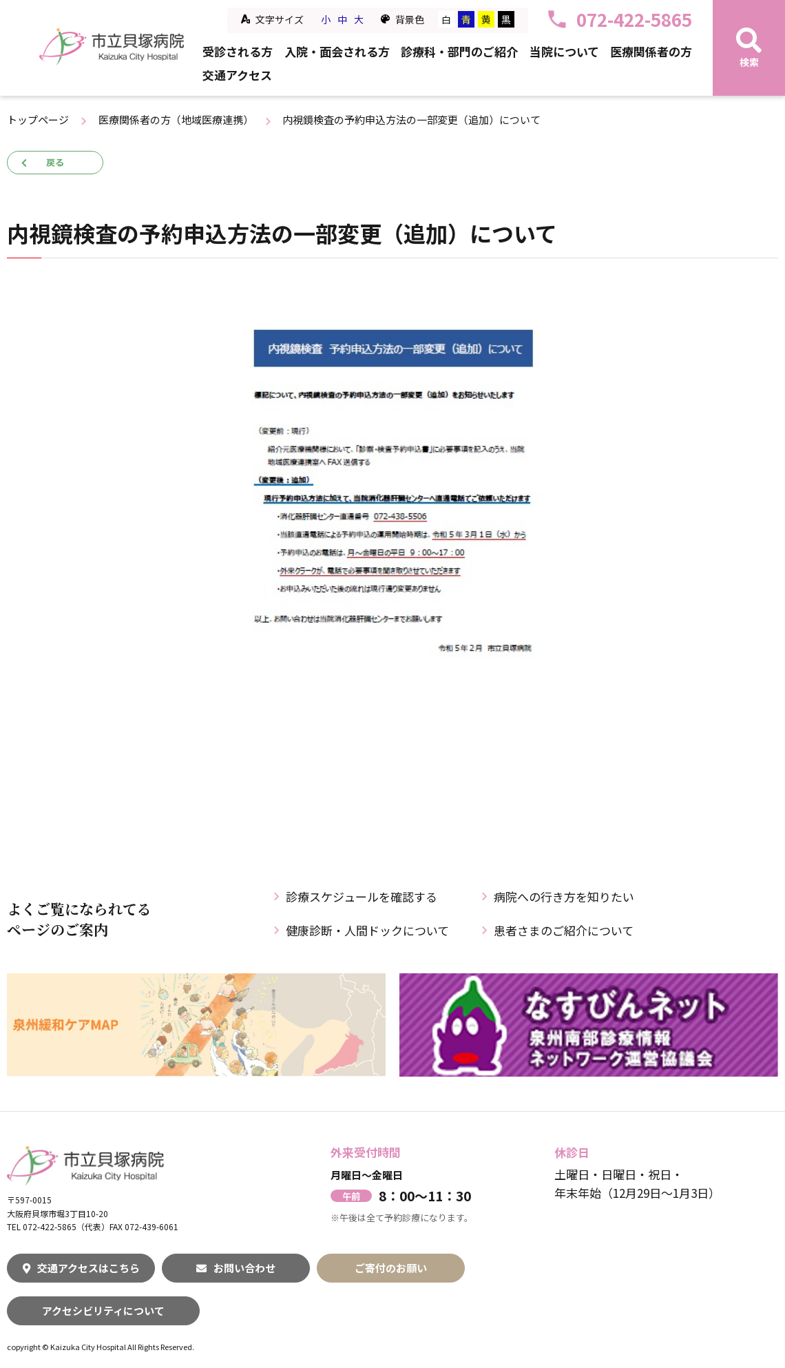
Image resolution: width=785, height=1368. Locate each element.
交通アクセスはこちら (81, 1268)
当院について (564, 51)
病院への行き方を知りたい (564, 896)
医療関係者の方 (651, 51)
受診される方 (237, 51)
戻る (55, 162)
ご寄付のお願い (391, 1268)
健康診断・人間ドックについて (367, 930)
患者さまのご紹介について (564, 930)
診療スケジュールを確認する (361, 896)
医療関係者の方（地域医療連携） (175, 119)
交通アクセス (237, 74)
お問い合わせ (235, 1268)
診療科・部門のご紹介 (459, 51)
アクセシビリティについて (103, 1310)
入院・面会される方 (337, 51)
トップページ (38, 119)
